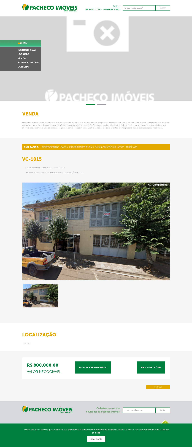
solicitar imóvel (151, 367)
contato (23, 66)
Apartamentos (50, 147)
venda (22, 58)
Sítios (120, 147)
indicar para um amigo (93, 367)
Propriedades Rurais (81, 147)
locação (23, 54)
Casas (64, 147)
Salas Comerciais (105, 147)
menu (23, 43)
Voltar (158, 387)
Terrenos (131, 147)
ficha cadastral (28, 62)
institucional (27, 50)
